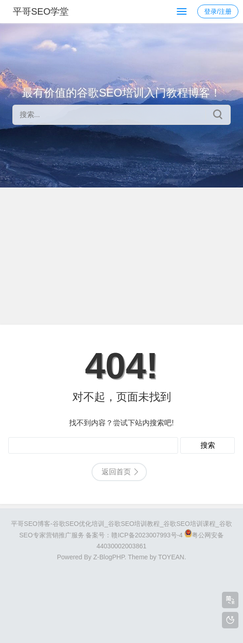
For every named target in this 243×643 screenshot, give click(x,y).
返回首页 (116, 472)
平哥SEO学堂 (41, 11)
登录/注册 (218, 11)
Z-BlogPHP (108, 557)
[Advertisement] (121, 256)
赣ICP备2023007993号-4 (147, 535)
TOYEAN (171, 557)
